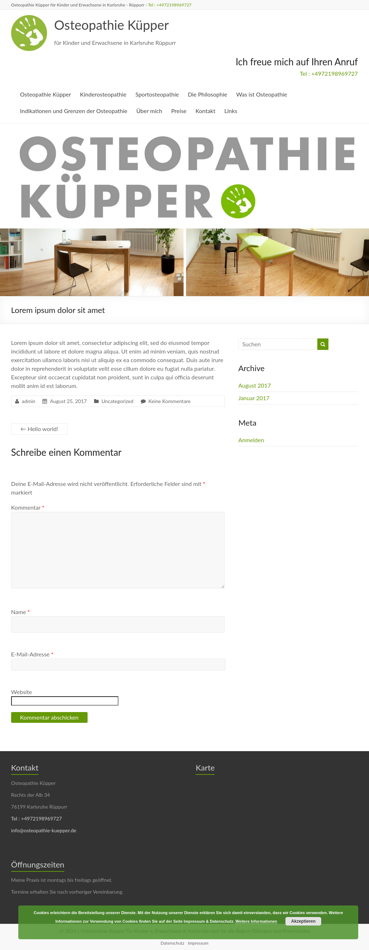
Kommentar (28, 507)
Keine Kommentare (170, 401)
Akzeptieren (303, 921)
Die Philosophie (207, 94)
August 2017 (254, 385)
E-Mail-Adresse (32, 654)
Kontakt (205, 110)
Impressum (198, 943)
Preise (179, 110)
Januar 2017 (254, 397)
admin (29, 401)
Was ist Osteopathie (261, 94)
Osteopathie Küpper (111, 25)
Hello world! (39, 428)
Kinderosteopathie (103, 94)
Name (20, 611)
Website (21, 691)
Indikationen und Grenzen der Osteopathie (73, 110)
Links (230, 110)
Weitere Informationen (256, 921)
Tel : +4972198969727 (169, 5)
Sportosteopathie (157, 94)
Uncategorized (118, 401)
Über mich (149, 110)
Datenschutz (172, 943)
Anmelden (251, 439)
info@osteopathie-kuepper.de (43, 830)
